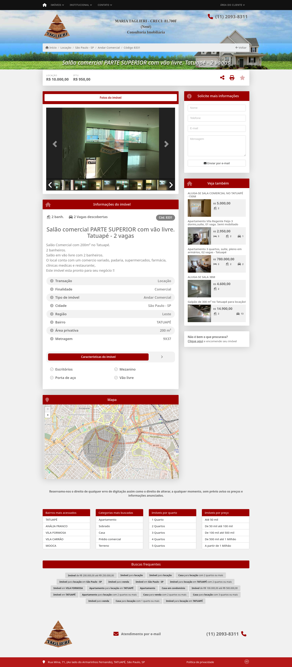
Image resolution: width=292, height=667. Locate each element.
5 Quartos (158, 545)
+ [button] (48, 409)
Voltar (241, 47)
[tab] (58, 97)
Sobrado (104, 526)
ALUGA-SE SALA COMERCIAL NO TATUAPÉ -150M (215, 194)
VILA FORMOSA (56, 532)
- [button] (47, 415)
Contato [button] (103, 5)
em (149, 581)
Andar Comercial (109, 47)
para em (80, 581)
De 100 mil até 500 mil (219, 532)
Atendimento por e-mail (137, 634)
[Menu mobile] (45, 5)
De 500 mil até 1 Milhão (220, 539)
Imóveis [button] (56, 5)
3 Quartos (158, 532)
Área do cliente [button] (231, 5)
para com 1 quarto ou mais (137, 601)
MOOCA (51, 545)
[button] (56, 144)
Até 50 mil (211, 519)
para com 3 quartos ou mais (215, 594)
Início (51, 47)
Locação (66, 47)
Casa (102, 532)
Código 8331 (132, 47)
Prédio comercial (110, 539)
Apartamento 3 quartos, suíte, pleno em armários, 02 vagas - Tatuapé (215, 250)
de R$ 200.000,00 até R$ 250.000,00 (91, 575)
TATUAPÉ (51, 519)
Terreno (104, 545)
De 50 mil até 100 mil (219, 526)
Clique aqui (195, 341)
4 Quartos (158, 539)
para (131, 575)
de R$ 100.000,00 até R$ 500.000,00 (215, 588)
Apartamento (107, 519)
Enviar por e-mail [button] (217, 163)
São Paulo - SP (84, 47)
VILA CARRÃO (54, 539)
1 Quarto (158, 519)
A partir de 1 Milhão (218, 545)
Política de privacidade (200, 662)
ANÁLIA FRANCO (56, 526)
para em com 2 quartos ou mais (201, 581)
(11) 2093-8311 (231, 16)
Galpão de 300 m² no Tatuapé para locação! (217, 302)
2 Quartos (158, 526)
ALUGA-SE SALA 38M (201, 277)
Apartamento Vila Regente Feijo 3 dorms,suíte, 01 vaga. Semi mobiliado (213, 222)
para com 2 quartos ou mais (200, 575)
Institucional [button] (79, 5)
